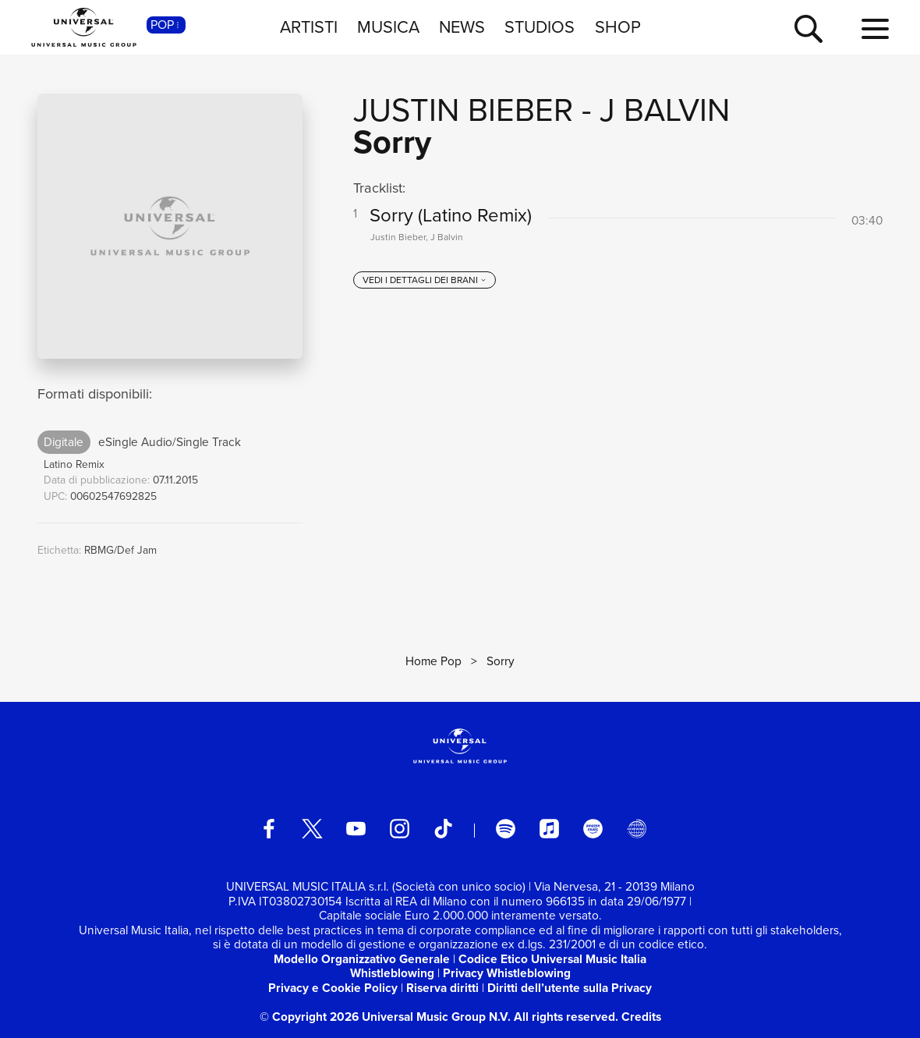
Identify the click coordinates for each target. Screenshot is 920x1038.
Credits (641, 1017)
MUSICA (388, 27)
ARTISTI (309, 27)
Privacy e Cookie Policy (333, 988)
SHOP (618, 27)
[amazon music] (593, 828)
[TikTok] (443, 828)
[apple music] (549, 828)
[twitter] (312, 828)
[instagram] (399, 828)
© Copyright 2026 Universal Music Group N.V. (385, 1017)
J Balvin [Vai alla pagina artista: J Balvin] (665, 109)
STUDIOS (539, 27)
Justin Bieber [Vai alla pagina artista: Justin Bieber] (463, 109)
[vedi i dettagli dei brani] (425, 280)
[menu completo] (875, 29)
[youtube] (356, 828)
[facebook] (268, 828)
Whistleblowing (392, 973)
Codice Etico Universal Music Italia (552, 959)
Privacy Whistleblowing (507, 973)
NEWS (462, 27)
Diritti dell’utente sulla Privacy (569, 988)
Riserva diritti (442, 988)
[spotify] (505, 828)
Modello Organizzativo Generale (362, 959)
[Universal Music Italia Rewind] (636, 828)
